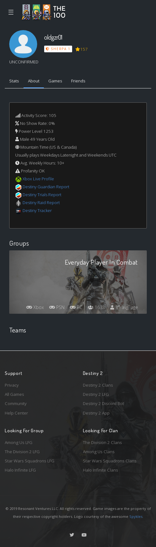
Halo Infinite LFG (20, 470)
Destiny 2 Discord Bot (103, 403)
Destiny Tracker (37, 210)
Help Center (16, 413)
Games (55, 81)
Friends (78, 81)
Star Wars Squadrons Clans (110, 461)
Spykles (135, 516)
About (33, 81)
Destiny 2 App (96, 413)
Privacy (12, 385)
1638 (96, 307)
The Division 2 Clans (102, 442)
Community (16, 403)
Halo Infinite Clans (100, 470)
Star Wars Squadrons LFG (29, 461)
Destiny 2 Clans (98, 385)
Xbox (35, 307)
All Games (14, 394)
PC (76, 307)
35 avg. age (124, 307)
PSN (56, 307)
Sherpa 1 (58, 49)
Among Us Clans (99, 451)
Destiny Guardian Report (46, 187)
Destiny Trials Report (42, 194)
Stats (14, 81)
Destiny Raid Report (41, 202)
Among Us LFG (18, 442)
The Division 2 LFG (22, 451)
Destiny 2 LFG (96, 394)
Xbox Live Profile (38, 179)
